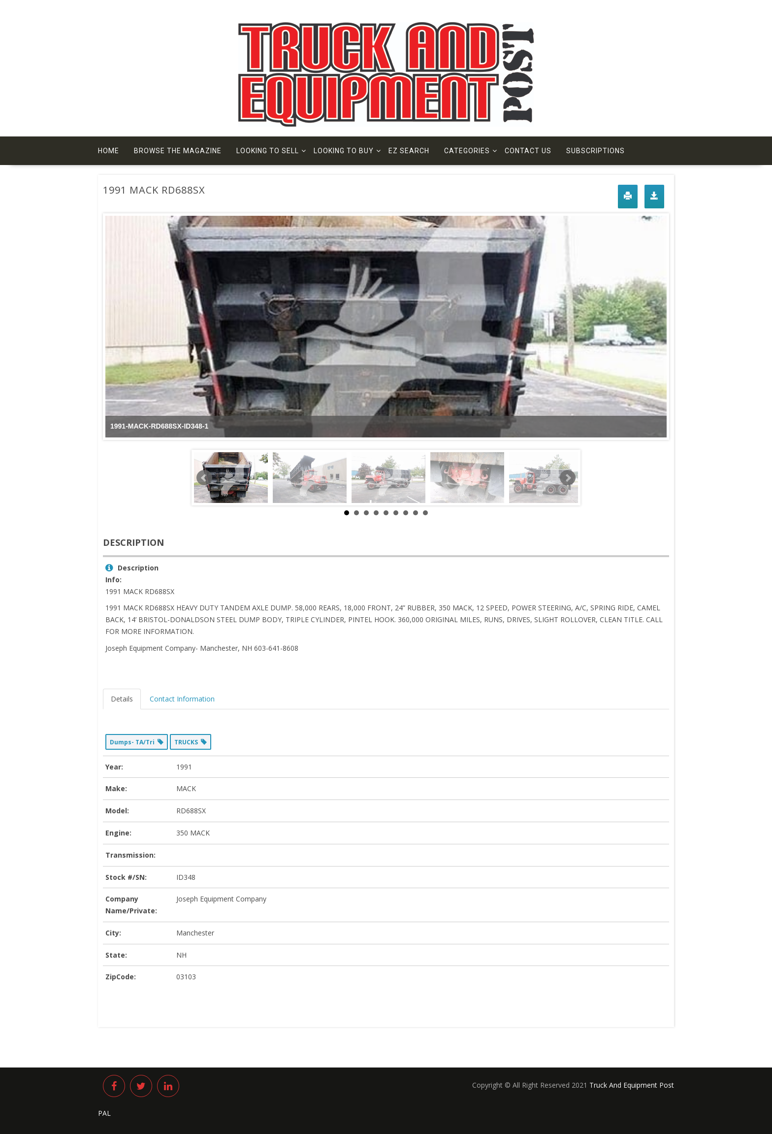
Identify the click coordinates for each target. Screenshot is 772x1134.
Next (568, 478)
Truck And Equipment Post (631, 1085)
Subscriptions (595, 151)
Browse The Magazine (178, 151)
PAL (104, 1113)
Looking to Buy (344, 151)
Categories (467, 151)
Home (108, 151)
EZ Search (408, 151)
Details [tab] (122, 698)
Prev (204, 478)
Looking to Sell (267, 151)
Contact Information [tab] (182, 698)
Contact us (528, 151)
